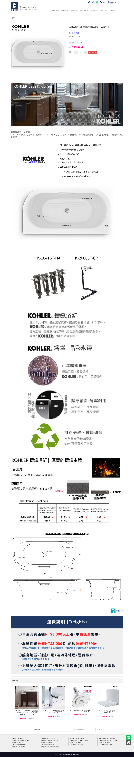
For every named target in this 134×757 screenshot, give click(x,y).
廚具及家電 (84, 11)
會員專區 (112, 3)
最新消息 (64, 11)
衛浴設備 (74, 11)
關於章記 (55, 11)
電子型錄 (94, 11)
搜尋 (98, 729)
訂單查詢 (112, 11)
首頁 (13, 18)
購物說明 (103, 11)
